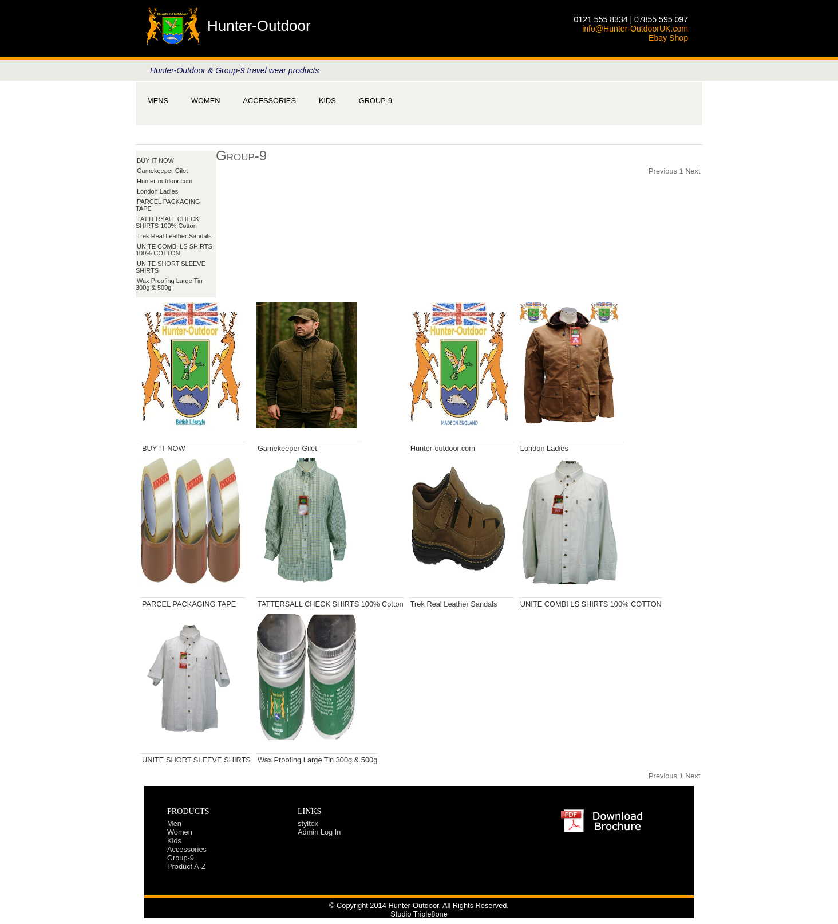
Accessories (269, 100)
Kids (327, 100)
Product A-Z (186, 866)
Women (205, 100)
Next (692, 171)
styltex (308, 823)
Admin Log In (319, 832)
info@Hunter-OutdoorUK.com (635, 28)
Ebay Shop (668, 37)
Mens (157, 100)
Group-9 (375, 100)
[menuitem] (158, 100)
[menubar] (270, 100)
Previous (663, 171)
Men (174, 823)
